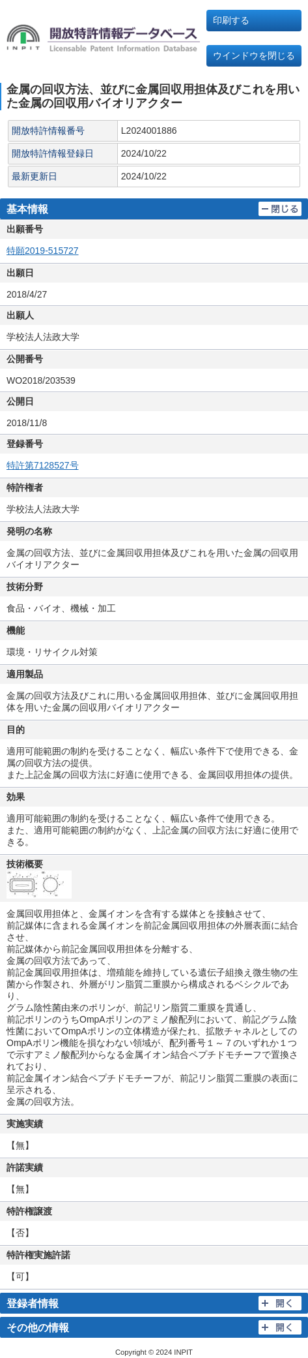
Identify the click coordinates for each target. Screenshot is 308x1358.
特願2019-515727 (43, 250)
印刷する (231, 20)
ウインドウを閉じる (254, 55)
